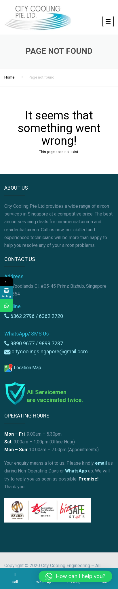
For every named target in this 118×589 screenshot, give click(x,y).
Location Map (22, 367)
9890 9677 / (24, 343)
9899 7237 (51, 343)
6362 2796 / (24, 316)
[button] (75, 576)
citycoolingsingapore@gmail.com (50, 351)
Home (9, 77)
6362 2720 (51, 316)
